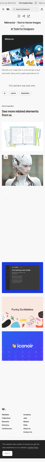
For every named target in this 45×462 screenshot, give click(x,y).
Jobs (25, 418)
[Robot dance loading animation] (22, 204)
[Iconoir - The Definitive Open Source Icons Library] (22, 346)
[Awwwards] (8, 9)
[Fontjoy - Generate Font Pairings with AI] (22, 277)
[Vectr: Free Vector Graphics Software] (22, 136)
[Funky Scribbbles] (22, 312)
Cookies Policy (32, 447)
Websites (5, 415)
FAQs (25, 425)
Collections (6, 418)
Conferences (7, 428)
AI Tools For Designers (22, 29)
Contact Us (27, 432)
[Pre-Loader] (22, 379)
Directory (5, 425)
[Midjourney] (22, 170)
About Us (26, 428)
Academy (27, 415)
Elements (5, 422)
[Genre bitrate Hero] (22, 240)
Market (26, 422)
